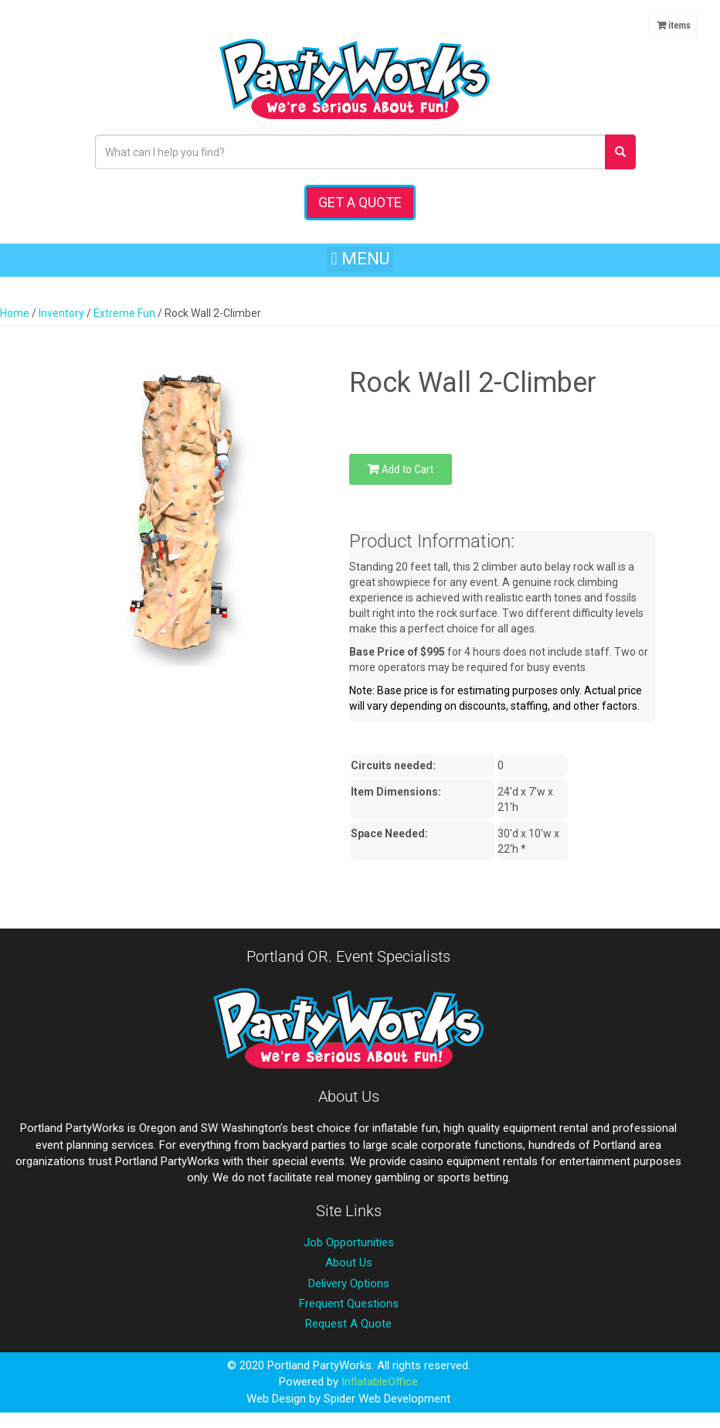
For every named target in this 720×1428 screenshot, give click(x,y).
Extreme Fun (124, 313)
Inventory (61, 313)
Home (14, 313)
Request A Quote (348, 1324)
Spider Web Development (387, 1399)
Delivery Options (348, 1283)
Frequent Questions (349, 1303)
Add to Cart (400, 469)
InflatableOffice (379, 1382)
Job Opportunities (349, 1242)
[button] (360, 259)
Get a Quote (360, 202)
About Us (348, 1263)
